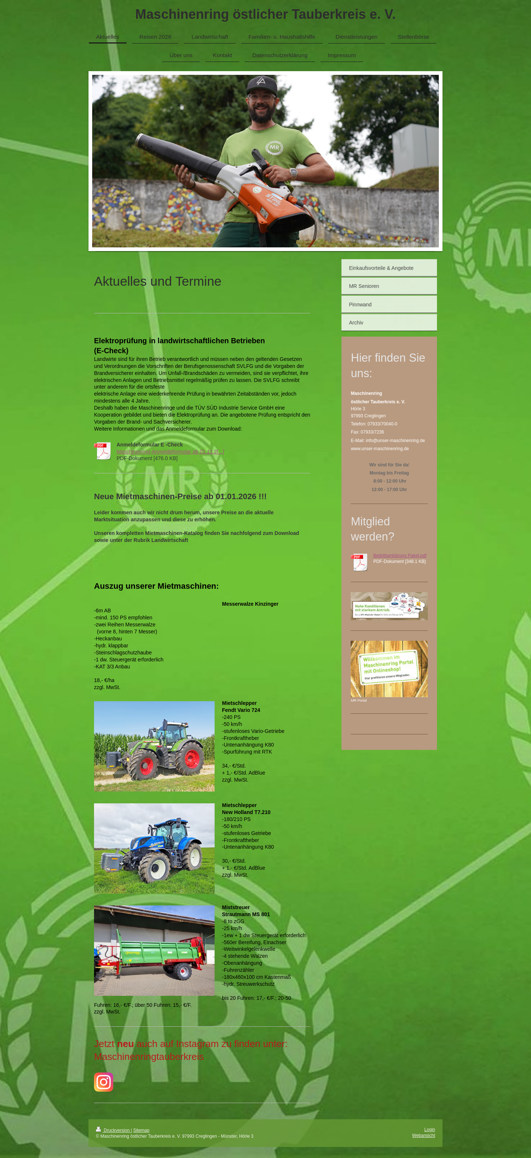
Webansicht (423, 1135)
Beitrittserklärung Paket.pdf (399, 555)
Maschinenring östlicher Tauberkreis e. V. (265, 14)
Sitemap (141, 1130)
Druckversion (113, 1130)
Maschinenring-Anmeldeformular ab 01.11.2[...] (170, 452)
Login (429, 1129)
